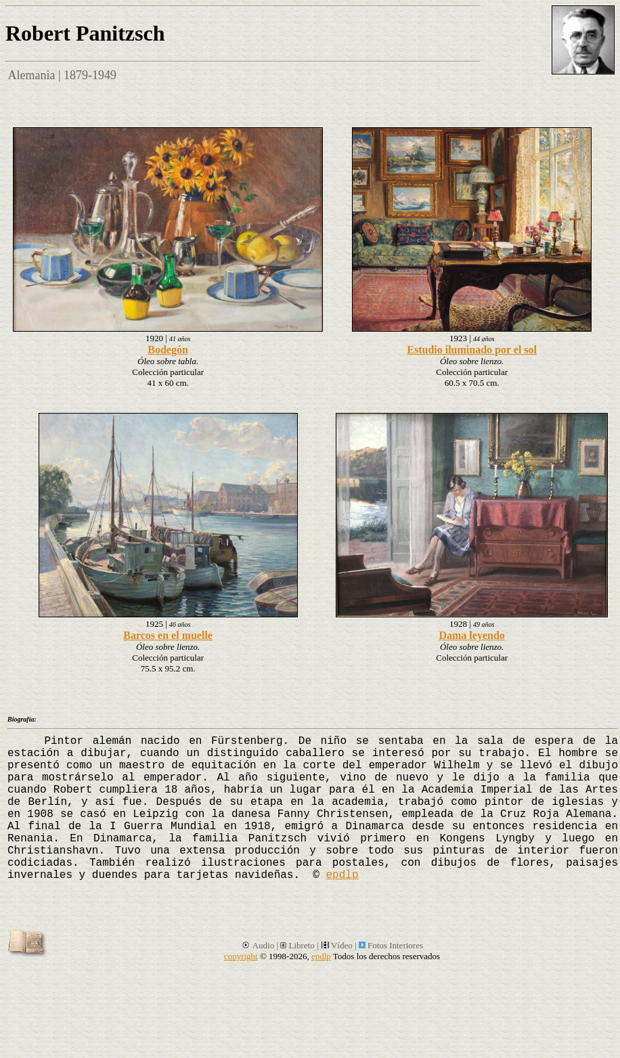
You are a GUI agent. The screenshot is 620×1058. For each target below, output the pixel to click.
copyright (241, 956)
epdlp (342, 875)
